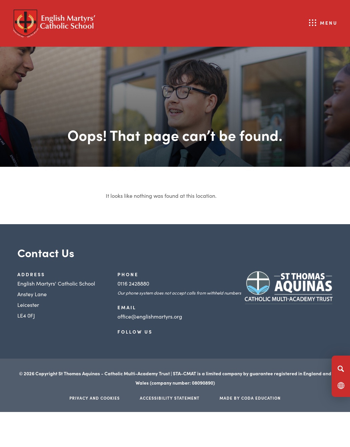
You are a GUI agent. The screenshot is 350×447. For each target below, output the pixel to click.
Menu (329, 22)
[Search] (341, 368)
